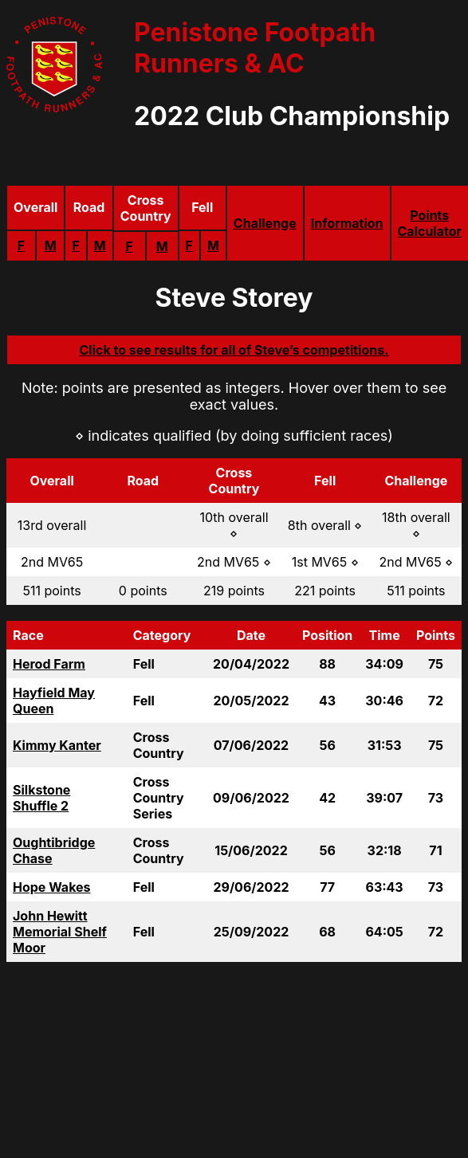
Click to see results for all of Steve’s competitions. (233, 350)
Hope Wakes (52, 887)
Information (347, 223)
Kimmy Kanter (57, 745)
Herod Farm (49, 664)
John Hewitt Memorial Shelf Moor (60, 932)
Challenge (265, 223)
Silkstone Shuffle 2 (41, 798)
